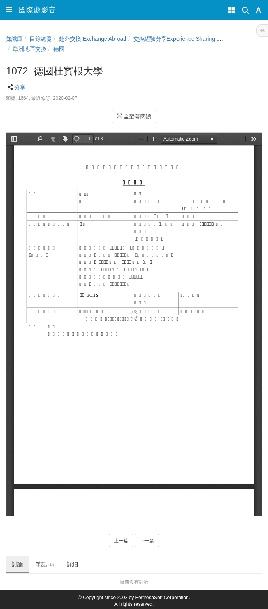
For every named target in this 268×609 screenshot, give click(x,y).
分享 (19, 87)
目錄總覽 (41, 39)
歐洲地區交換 (29, 49)
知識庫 (14, 39)
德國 (59, 49)
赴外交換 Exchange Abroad (92, 39)
